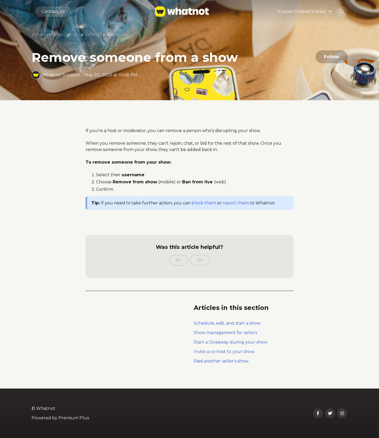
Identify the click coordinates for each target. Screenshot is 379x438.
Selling (92, 34)
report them (236, 202)
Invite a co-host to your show (224, 351)
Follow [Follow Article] (331, 56)
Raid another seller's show (221, 361)
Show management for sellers (225, 332)
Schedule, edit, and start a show (227, 323)
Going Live (118, 34)
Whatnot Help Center (55, 34)
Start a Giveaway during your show (230, 342)
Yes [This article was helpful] (199, 260)
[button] (305, 11)
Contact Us (53, 11)
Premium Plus (73, 417)
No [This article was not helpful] (179, 260)
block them (204, 202)
